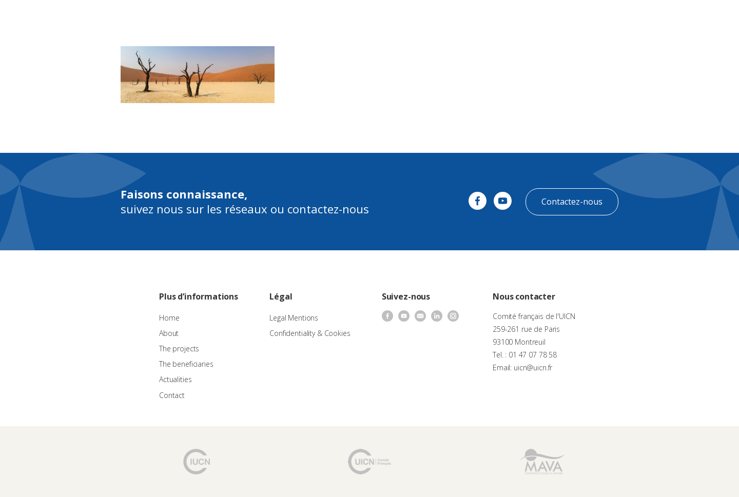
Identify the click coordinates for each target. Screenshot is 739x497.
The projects (352, 18)
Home (169, 318)
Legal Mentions (293, 318)
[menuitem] (709, 18)
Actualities (463, 18)
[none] (709, 18)
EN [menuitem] (704, 18)
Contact (502, 18)
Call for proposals (293, 18)
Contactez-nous (571, 201)
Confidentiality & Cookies (310, 333)
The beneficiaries (410, 18)
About (245, 18)
